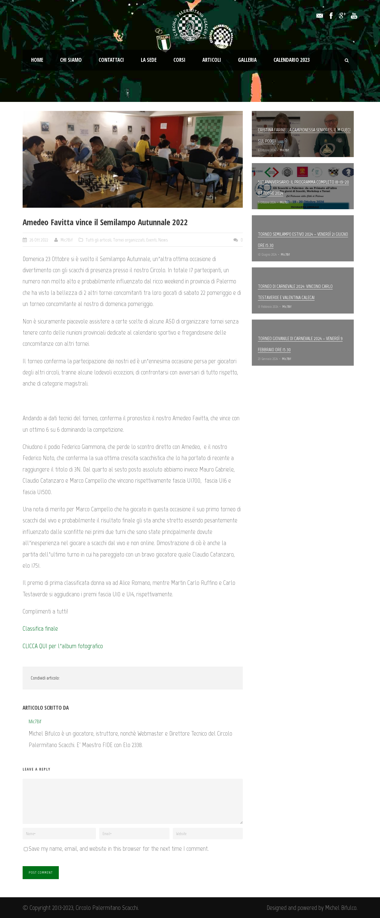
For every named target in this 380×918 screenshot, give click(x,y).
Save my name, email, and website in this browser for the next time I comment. (119, 848)
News (163, 240)
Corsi (179, 59)
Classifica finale (40, 628)
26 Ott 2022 (39, 240)
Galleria (247, 59)
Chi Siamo (71, 59)
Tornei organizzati (128, 240)
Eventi (151, 240)
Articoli (211, 59)
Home (37, 59)
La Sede (149, 59)
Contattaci (111, 59)
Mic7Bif (67, 240)
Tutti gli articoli (98, 240)
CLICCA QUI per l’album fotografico (63, 646)
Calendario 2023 (292, 59)
